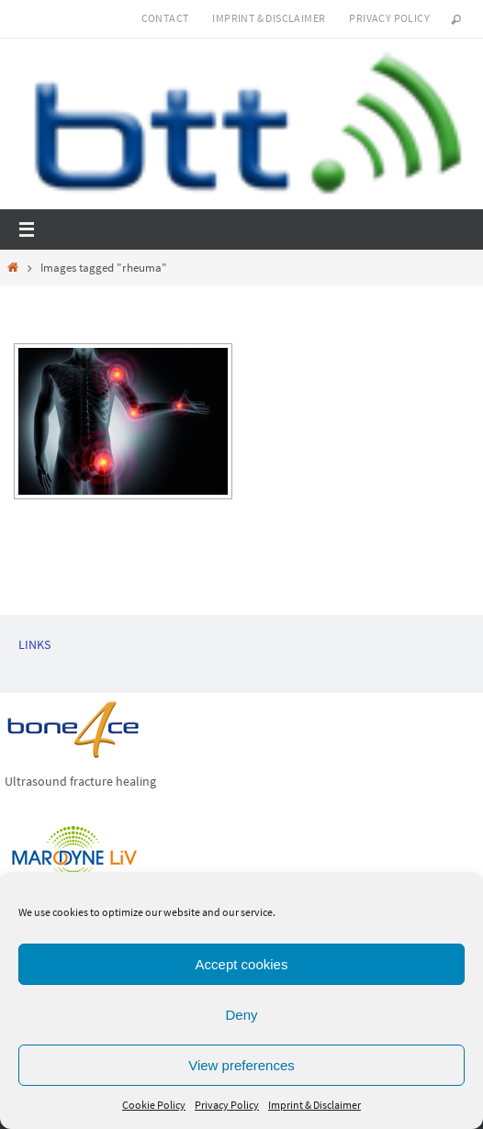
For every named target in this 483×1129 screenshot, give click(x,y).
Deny (241, 1015)
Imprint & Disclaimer (314, 1105)
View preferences (241, 1065)
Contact (165, 18)
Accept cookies (242, 964)
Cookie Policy (153, 1105)
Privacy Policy (227, 1105)
